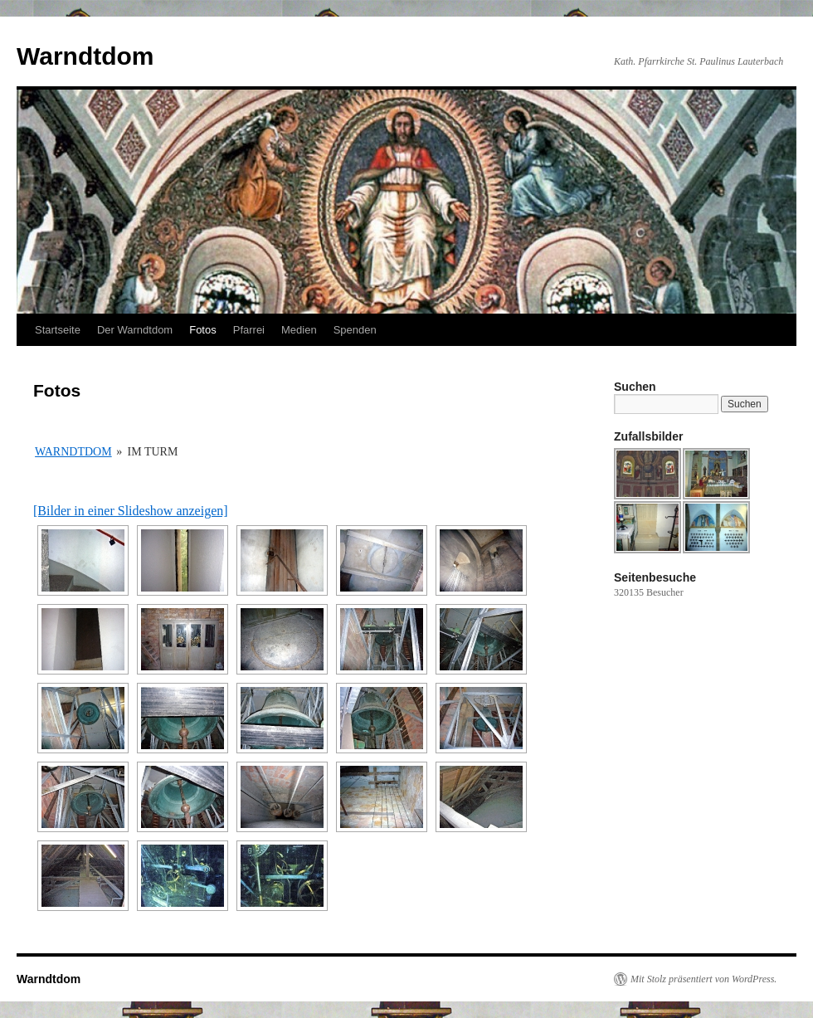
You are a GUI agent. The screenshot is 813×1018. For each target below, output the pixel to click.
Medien (299, 330)
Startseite (57, 330)
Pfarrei (249, 330)
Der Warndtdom (135, 330)
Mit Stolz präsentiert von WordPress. (703, 979)
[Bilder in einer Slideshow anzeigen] (130, 511)
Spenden (355, 330)
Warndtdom (85, 56)
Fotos (203, 330)
